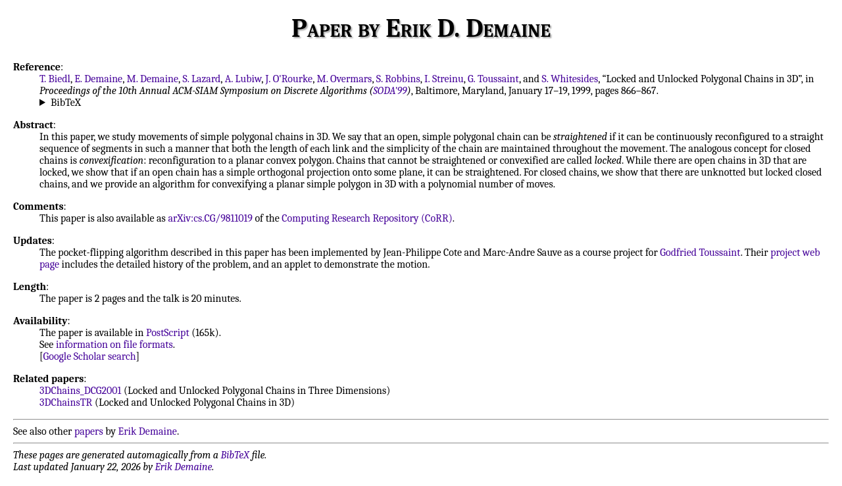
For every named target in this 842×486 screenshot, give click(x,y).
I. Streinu (444, 79)
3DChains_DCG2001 (80, 391)
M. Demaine (153, 79)
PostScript (167, 333)
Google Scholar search (89, 356)
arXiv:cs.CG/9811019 (210, 218)
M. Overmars (344, 79)
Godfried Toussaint (700, 252)
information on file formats (114, 345)
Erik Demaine (147, 431)
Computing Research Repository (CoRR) (367, 218)
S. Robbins (398, 79)
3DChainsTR (65, 402)
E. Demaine (98, 79)
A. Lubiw (243, 79)
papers (88, 431)
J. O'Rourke (288, 79)
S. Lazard (201, 79)
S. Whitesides (570, 79)
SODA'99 (390, 91)
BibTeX (66, 103)
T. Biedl (54, 79)
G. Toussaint (493, 79)
